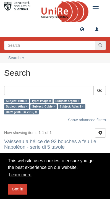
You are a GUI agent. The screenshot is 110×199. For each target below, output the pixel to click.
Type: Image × (41, 101)
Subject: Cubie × (43, 106)
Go (99, 90)
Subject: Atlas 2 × (72, 106)
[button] (82, 29)
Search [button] (16, 58)
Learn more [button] (20, 174)
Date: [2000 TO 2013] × (21, 112)
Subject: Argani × (67, 101)
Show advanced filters (87, 120)
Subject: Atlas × (17, 106)
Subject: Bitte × (16, 101)
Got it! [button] (17, 189)
